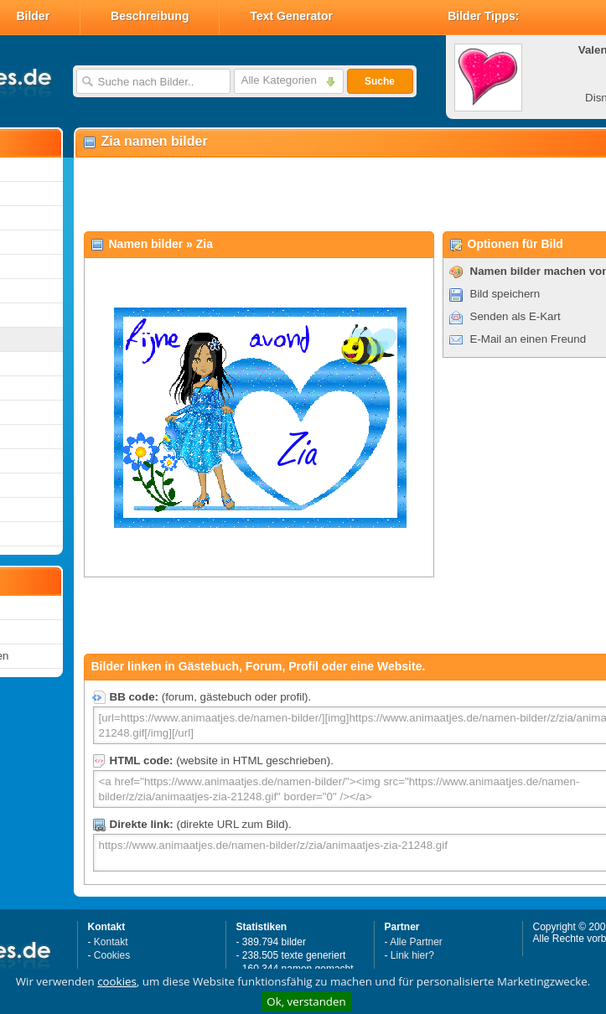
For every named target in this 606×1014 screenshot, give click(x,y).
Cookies (112, 955)
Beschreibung (150, 16)
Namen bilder (146, 244)
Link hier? (412, 955)
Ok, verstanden (306, 1001)
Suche (380, 81)
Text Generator (291, 16)
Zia (204, 244)
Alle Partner (416, 942)
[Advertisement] (291, 193)
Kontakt (111, 942)
